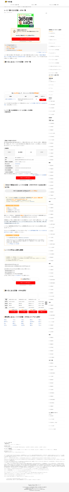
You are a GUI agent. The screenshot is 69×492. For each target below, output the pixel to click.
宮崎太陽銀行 (52, 399)
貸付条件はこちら (45, 467)
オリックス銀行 (53, 429)
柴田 (14, 323)
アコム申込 (33, 311)
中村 (5, 325)
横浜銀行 (51, 165)
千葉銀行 (51, 195)
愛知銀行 (51, 257)
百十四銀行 (52, 357)
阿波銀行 (51, 350)
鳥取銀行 (51, 311)
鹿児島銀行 (52, 392)
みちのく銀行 (52, 133)
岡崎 (31, 319)
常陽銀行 (51, 168)
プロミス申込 (13, 311)
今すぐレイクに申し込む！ (25, 38)
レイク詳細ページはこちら (41, 52)
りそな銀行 (52, 114)
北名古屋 (31, 321)
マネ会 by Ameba (10, 469)
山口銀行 (51, 331)
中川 (39, 323)
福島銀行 (51, 156)
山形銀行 (51, 149)
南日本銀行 (52, 402)
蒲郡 (22, 321)
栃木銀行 (51, 185)
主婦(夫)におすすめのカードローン (10, 452)
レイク (13, 6)
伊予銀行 (51, 347)
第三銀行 (51, 276)
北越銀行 (51, 207)
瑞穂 (31, 325)
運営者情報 (32, 487)
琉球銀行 (51, 409)
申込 (42, 99)
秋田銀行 (51, 143)
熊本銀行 (51, 382)
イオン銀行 (52, 425)
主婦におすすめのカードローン (56, 66)
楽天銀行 (51, 415)
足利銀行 (51, 182)
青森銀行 (51, 129)
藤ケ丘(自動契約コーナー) (11, 99)
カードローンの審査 (53, 72)
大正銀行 (51, 289)
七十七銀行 (52, 139)
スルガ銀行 (52, 247)
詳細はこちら (43, 311)
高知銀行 (51, 340)
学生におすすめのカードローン (56, 69)
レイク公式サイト (18, 275)
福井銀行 (51, 220)
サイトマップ (37, 489)
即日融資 (41, 449)
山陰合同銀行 (52, 315)
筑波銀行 (51, 172)
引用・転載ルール (32, 488)
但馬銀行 (51, 286)
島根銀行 (51, 308)
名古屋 (22, 325)
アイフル (51, 84)
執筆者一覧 (41, 487)
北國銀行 (51, 214)
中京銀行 (51, 260)
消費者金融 (52, 36)
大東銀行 (51, 153)
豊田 (31, 323)
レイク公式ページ (27, 173)
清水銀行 (51, 250)
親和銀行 (51, 379)
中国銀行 (51, 305)
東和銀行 (51, 175)
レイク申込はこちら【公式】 (13, 243)
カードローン (9, 6)
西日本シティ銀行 (53, 366)
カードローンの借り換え (54, 56)
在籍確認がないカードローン (55, 46)
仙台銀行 (51, 146)
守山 (39, 325)
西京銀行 (51, 328)
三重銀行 (51, 266)
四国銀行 (51, 337)
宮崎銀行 (51, 396)
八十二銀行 (52, 227)
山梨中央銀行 (52, 224)
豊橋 (22, 323)
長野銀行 (51, 230)
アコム (51, 88)
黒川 (39, 321)
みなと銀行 (52, 296)
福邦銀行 (51, 292)
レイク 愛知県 (18, 6)
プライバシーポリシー (39, 488)
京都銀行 (51, 269)
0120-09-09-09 (17, 163)
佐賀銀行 (51, 369)
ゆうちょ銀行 (52, 111)
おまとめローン (37, 449)
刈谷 (39, 319)
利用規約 (27, 488)
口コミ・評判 (34, 4)
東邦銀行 (51, 159)
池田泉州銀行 (52, 279)
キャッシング (52, 43)
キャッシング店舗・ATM (53, 4)
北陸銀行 (51, 217)
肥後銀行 (51, 386)
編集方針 (45, 487)
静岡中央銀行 (52, 244)
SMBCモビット (53, 81)
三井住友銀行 (52, 104)
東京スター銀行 (53, 198)
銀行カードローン (53, 39)
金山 (14, 321)
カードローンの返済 (53, 59)
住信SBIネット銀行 (53, 422)
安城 (5, 319)
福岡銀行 (51, 363)
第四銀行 (51, 204)
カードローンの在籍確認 (54, 62)
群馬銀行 (51, 178)
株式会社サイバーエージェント (24, 479)
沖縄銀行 (51, 406)
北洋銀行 (51, 126)
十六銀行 (51, 237)
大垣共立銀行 (52, 234)
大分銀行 (51, 389)
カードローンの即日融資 (54, 49)
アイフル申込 (23, 311)
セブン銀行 (52, 419)
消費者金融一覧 (7, 443)
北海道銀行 (52, 123)
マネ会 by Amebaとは (26, 487)
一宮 (14, 319)
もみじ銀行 (52, 318)
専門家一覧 (37, 487)
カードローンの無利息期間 (8, 449)
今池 (22, 319)
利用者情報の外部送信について (29, 489)
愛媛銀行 (51, 344)
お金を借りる (52, 33)
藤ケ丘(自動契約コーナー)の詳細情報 (39, 174)
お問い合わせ (42, 489)
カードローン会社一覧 (15, 4)
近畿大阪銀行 (52, 282)
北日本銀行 (52, 136)
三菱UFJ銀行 (52, 101)
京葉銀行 (51, 188)
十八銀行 (51, 376)
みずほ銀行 (52, 107)
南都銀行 (51, 299)
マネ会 (5, 6)
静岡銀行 (51, 240)
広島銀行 (51, 325)
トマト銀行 (52, 321)
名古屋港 (14, 325)
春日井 (5, 321)
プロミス (51, 91)
